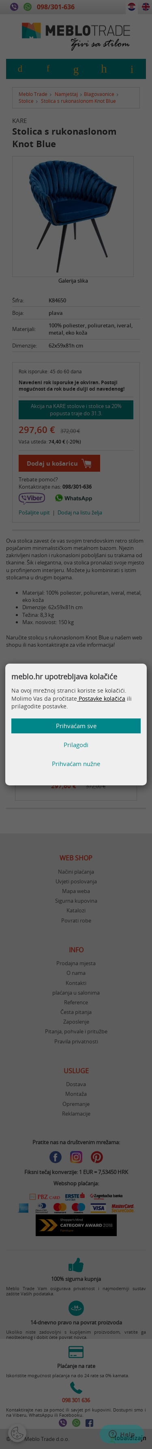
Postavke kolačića (101, 698)
